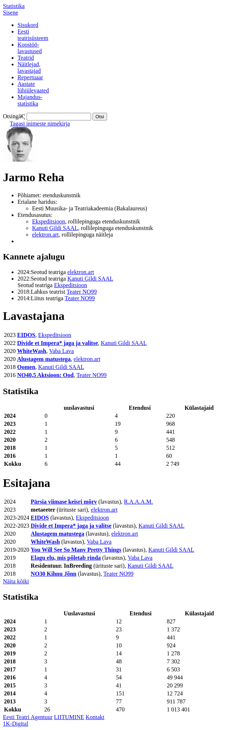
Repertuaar (30, 77)
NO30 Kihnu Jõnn (53, 574)
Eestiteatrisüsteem (32, 34)
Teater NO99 (82, 292)
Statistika (14, 6)
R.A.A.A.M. (138, 502)
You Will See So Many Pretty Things (76, 550)
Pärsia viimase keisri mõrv (64, 502)
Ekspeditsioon (48, 221)
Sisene (10, 12)
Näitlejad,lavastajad (29, 67)
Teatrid (25, 58)
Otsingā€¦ (14, 116)
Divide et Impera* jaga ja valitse (57, 343)
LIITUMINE (69, 717)
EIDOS (26, 335)
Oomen (26, 367)
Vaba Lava (61, 351)
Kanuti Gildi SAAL (55, 228)
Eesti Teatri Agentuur (27, 717)
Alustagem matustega (44, 359)
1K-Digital (15, 724)
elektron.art (45, 234)
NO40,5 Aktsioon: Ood (45, 375)
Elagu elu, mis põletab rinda (66, 558)
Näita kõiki (16, 581)
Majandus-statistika (29, 100)
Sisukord (27, 25)
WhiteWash (31, 351)
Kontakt (95, 717)
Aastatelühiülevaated (33, 87)
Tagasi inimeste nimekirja (40, 123)
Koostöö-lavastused (29, 47)
